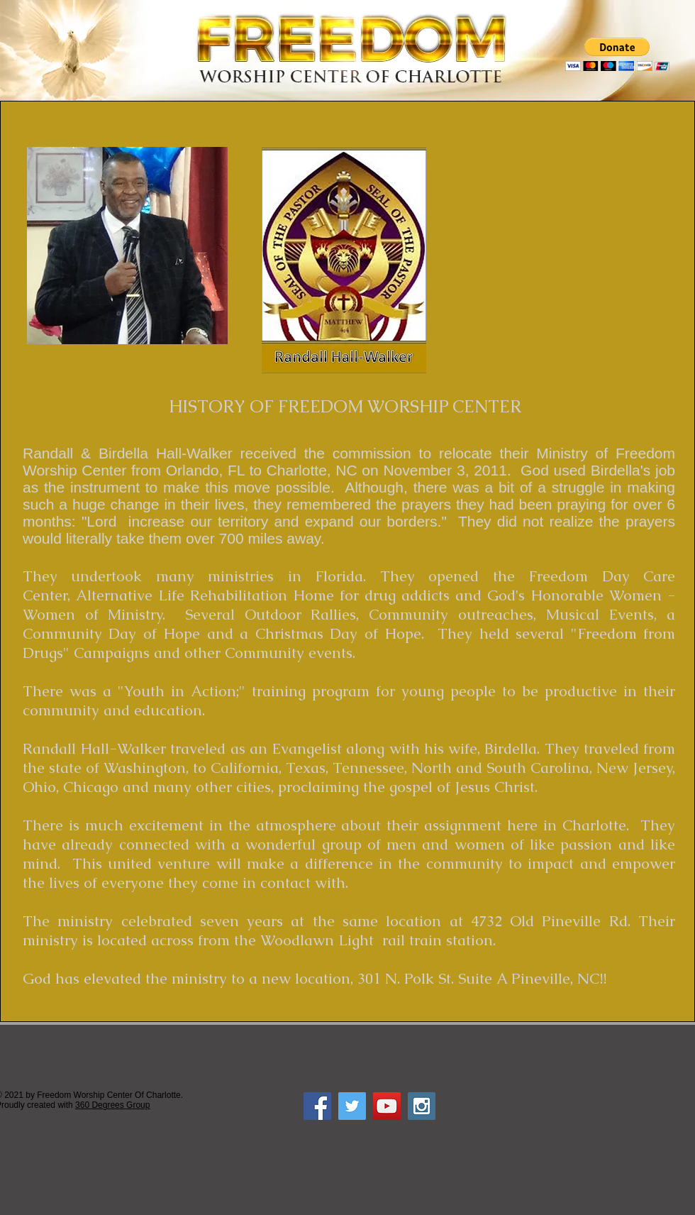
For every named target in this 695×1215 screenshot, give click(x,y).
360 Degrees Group (112, 1105)
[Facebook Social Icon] (317, 1106)
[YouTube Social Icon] (387, 1106)
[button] (617, 54)
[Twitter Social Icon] (352, 1106)
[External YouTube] (565, 249)
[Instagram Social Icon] (421, 1106)
